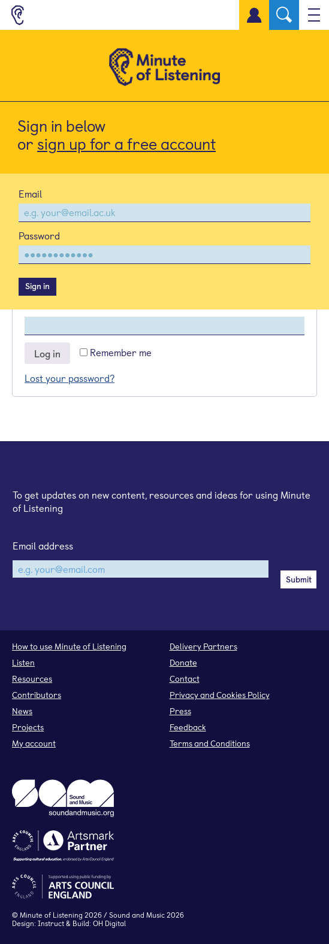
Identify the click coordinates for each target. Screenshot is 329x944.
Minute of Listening (51, 914)
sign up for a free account (126, 143)
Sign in (37, 286)
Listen (23, 662)
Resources (32, 678)
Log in (47, 353)
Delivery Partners (203, 646)
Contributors (36, 694)
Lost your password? (69, 378)
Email (30, 193)
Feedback (188, 727)
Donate (183, 662)
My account (34, 743)
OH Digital (109, 923)
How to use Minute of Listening (69, 646)
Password (39, 235)
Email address (43, 545)
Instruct (51, 923)
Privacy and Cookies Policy (220, 694)
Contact (185, 678)
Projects (28, 727)
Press (180, 711)
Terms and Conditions (210, 743)
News (22, 711)
